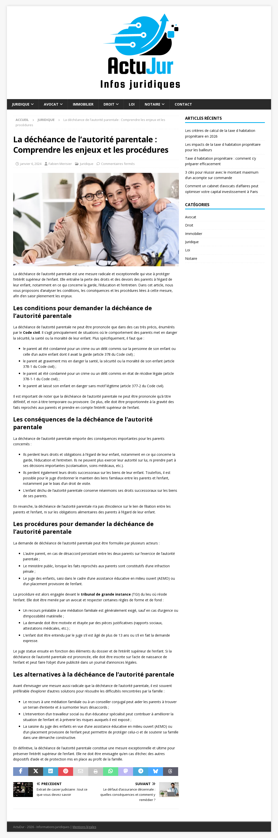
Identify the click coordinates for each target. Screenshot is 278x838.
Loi (132, 104)
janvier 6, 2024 (30, 163)
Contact (183, 104)
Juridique (20, 104)
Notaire (152, 104)
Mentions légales (84, 827)
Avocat (51, 104)
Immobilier (83, 104)
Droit (109, 104)
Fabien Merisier (60, 163)
